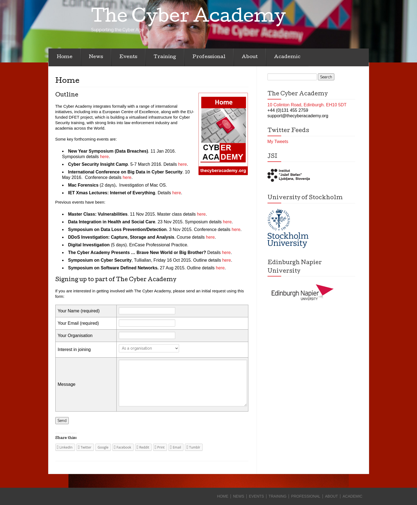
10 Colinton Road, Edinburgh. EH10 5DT (307, 104)
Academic (287, 57)
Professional (208, 57)
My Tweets (278, 141)
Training (165, 57)
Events (128, 57)
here (104, 156)
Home (65, 57)
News (96, 57)
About (250, 57)
